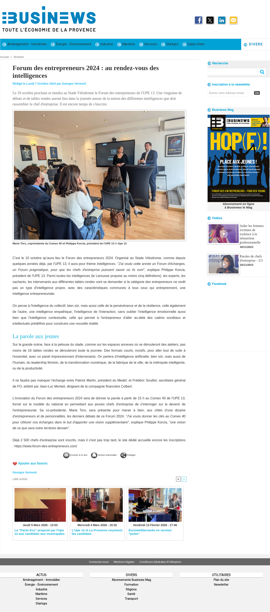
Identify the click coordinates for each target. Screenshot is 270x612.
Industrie (104, 44)
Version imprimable (106, 454)
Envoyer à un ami (68, 454)
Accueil (4, 57)
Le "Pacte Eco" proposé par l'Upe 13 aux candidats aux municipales (40, 531)
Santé (131, 593)
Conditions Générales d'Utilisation (162, 561)
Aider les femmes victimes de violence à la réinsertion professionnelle (253, 231)
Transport (131, 598)
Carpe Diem (193, 44)
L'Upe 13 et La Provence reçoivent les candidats (97, 531)
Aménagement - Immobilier (24, 44)
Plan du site (221, 580)
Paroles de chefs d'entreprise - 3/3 (251, 253)
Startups (169, 44)
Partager (137, 454)
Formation (131, 584)
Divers (253, 44)
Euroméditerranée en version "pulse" (150, 531)
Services (148, 44)
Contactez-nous (97, 561)
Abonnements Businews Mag (131, 580)
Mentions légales (124, 561)
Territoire (18, 57)
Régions (131, 589)
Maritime (126, 44)
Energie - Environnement (71, 44)
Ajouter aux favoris (33, 463)
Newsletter (221, 584)
